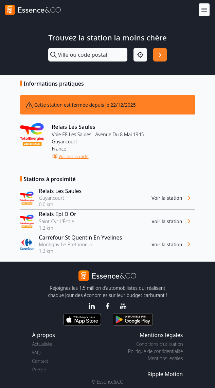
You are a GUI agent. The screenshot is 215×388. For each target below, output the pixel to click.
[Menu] (204, 9)
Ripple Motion (165, 374)
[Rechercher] (160, 54)
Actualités (42, 344)
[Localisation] (140, 54)
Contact (40, 361)
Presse (39, 369)
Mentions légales (165, 358)
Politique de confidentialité (155, 351)
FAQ (36, 352)
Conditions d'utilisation (159, 344)
